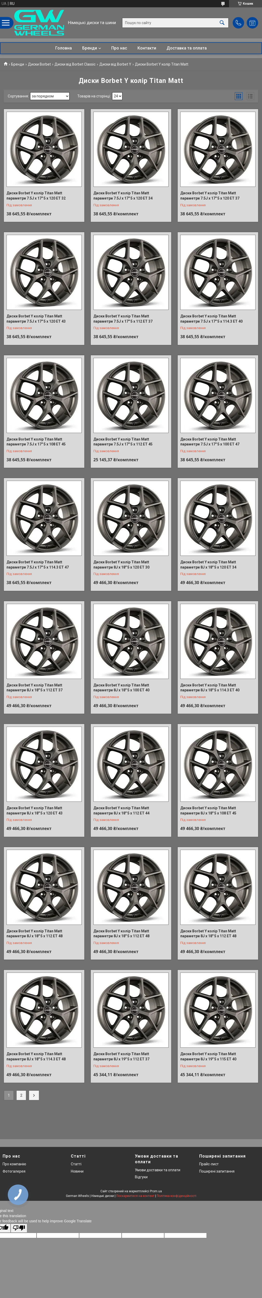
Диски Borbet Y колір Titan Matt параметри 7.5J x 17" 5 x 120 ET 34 (123, 195)
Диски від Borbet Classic (74, 64)
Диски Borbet (39, 64)
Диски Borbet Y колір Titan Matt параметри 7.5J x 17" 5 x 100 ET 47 (209, 441)
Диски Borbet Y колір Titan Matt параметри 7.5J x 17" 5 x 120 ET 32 (36, 195)
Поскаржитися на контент (135, 1196)
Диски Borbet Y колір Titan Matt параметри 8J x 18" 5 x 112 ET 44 (121, 810)
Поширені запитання (217, 1171)
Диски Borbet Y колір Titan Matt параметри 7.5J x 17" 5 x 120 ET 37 (209, 195)
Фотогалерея (14, 1171)
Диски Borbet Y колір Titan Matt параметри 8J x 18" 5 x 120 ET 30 (121, 564)
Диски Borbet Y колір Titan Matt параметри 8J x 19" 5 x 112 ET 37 (121, 1056)
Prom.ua (156, 1191)
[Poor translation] (19, 1228)
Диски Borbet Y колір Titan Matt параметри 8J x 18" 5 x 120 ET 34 (208, 564)
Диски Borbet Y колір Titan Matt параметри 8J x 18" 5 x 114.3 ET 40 (209, 687)
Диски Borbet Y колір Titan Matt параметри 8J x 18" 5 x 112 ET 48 (34, 933)
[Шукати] (222, 22)
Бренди (89, 48)
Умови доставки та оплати (157, 1170)
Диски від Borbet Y (115, 64)
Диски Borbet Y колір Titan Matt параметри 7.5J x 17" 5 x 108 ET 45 (36, 441)
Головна (63, 48)
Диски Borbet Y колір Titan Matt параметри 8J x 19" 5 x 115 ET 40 (208, 1056)
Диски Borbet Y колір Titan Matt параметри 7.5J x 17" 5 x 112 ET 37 (123, 318)
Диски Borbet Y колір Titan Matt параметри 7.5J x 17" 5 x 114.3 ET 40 (211, 318)
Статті (76, 1164)
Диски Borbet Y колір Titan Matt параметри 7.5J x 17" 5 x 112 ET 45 (123, 441)
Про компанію (14, 1164)
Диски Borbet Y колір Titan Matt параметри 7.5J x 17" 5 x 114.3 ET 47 (37, 564)
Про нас (119, 48)
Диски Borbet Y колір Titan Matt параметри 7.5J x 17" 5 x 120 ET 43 (36, 318)
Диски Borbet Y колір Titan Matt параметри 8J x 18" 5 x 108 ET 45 (208, 810)
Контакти (146, 48)
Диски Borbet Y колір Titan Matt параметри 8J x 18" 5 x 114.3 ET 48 (36, 1056)
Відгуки (141, 1177)
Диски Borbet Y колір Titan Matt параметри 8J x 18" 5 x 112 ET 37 (34, 687)
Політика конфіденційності (176, 1196)
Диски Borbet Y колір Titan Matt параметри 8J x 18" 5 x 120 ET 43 (34, 810)
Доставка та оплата (187, 48)
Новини (77, 1171)
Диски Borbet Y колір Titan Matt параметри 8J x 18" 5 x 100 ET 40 (121, 687)
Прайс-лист (209, 1164)
